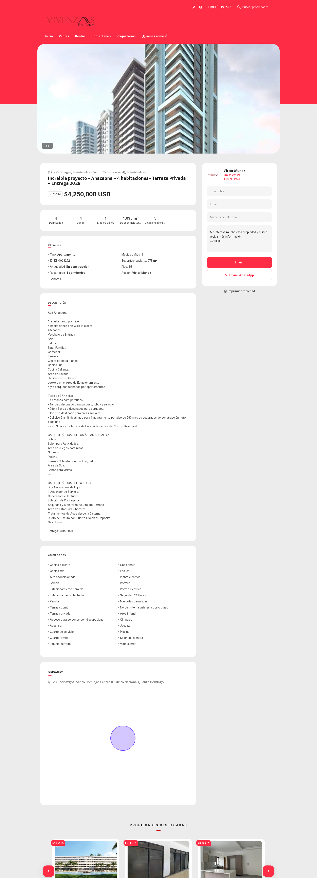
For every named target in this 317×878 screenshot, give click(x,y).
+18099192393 (233, 179)
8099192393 (232, 175)
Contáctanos (101, 36)
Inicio (49, 36)
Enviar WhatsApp (239, 275)
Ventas (64, 36)
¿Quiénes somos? (154, 36)
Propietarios (126, 36)
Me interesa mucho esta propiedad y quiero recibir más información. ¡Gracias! (239, 238)
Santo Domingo (136, 172)
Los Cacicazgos (61, 172)
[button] (48, 871)
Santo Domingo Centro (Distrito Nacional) (98, 172)
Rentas (80, 36)
